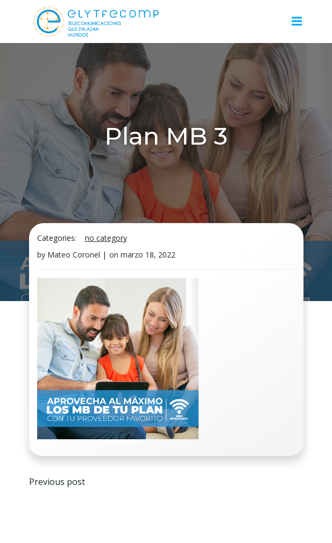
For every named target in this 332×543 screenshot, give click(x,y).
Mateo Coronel (73, 254)
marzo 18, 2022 (148, 254)
